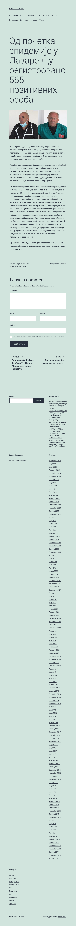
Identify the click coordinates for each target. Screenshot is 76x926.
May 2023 (52, 527)
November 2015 (55, 811)
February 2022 (54, 574)
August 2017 (53, 745)
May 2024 (52, 489)
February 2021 (54, 612)
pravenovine (16, 8)
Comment (14, 290)
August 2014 (53, 858)
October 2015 (54, 814)
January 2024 (54, 502)
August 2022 (53, 555)
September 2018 (55, 704)
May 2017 (52, 754)
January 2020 (54, 653)
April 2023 (53, 530)
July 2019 (52, 672)
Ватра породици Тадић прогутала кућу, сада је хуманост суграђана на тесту (58, 404)
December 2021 (55, 581)
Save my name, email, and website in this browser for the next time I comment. (38, 337)
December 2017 (55, 732)
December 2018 (55, 694)
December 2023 (55, 505)
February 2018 (54, 726)
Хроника (24, 20)
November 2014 (55, 849)
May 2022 (52, 565)
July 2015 (52, 824)
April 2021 (53, 606)
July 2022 (52, 558)
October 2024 (54, 480)
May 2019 (52, 678)
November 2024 (55, 476)
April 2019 (53, 682)
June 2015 (53, 827)
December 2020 (55, 618)
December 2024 (55, 473)
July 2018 (52, 710)
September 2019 (55, 666)
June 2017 (53, 751)
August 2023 (53, 517)
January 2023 (54, 539)
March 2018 (53, 723)
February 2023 (54, 536)
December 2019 (55, 656)
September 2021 (55, 590)
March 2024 (53, 495)
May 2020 (52, 640)
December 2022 (55, 543)
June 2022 (53, 562)
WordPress (62, 917)
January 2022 (54, 577)
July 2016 (52, 786)
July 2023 (52, 521)
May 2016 (52, 792)
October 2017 (54, 738)
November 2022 (55, 546)
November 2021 (55, 584)
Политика (55, 15)
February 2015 (54, 839)
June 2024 (53, 486)
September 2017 (55, 741)
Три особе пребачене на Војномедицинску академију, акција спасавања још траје (57, 443)
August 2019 (53, 669)
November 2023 (55, 508)
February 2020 (54, 650)
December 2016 (55, 770)
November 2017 (55, 735)
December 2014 (55, 846)
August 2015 (53, 820)
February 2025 (54, 470)
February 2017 (54, 764)
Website (13, 325)
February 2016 (54, 801)
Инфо (22, 15)
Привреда (13, 20)
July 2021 (52, 596)
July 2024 (52, 483)
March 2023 (53, 533)
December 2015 (55, 808)
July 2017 (52, 748)
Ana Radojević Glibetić (19, 266)
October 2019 (54, 663)
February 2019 (54, 688)
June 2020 (53, 637)
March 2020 (53, 647)
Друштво (31, 15)
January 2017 (54, 767)
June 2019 (53, 675)
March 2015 (53, 836)
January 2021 (54, 615)
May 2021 (52, 603)
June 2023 (53, 524)
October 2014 (54, 852)
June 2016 (53, 789)
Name (12, 313)
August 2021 (53, 593)
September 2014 (55, 855)
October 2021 (54, 587)
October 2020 (54, 625)
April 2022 (53, 568)
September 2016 (55, 779)
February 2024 (54, 498)
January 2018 (54, 729)
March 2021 (53, 609)
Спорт (42, 20)
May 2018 (52, 716)
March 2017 (53, 760)
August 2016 (53, 783)
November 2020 (55, 622)
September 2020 (55, 628)
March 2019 (53, 685)
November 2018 (55, 697)
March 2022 (53, 571)
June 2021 (53, 599)
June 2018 (53, 713)
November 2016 (55, 773)
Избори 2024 (14, 885)
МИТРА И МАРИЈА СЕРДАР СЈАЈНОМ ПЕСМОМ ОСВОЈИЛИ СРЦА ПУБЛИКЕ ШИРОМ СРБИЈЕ (57, 433)
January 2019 (54, 691)
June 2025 (53, 467)
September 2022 (55, 552)
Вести (11, 875)
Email (42, 313)
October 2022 (54, 549)
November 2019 (55, 659)
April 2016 (53, 795)
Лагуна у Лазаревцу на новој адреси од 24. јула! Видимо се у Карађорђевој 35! (58, 414)
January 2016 (54, 805)
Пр (10, 894)
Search (11, 397)
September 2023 (55, 514)
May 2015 (52, 830)
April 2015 (53, 833)
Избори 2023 (43, 15)
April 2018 (53, 719)
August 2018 (53, 707)
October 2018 (54, 700)
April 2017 (53, 757)
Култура (33, 20)
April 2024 (53, 492)
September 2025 (55, 461)
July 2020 (52, 634)
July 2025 (52, 464)
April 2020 (53, 644)
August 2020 (53, 631)
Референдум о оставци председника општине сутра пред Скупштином (57, 423)
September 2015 (55, 817)
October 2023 (54, 511)
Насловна (13, 15)
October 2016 (54, 776)
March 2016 (53, 798)
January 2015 (54, 842)
